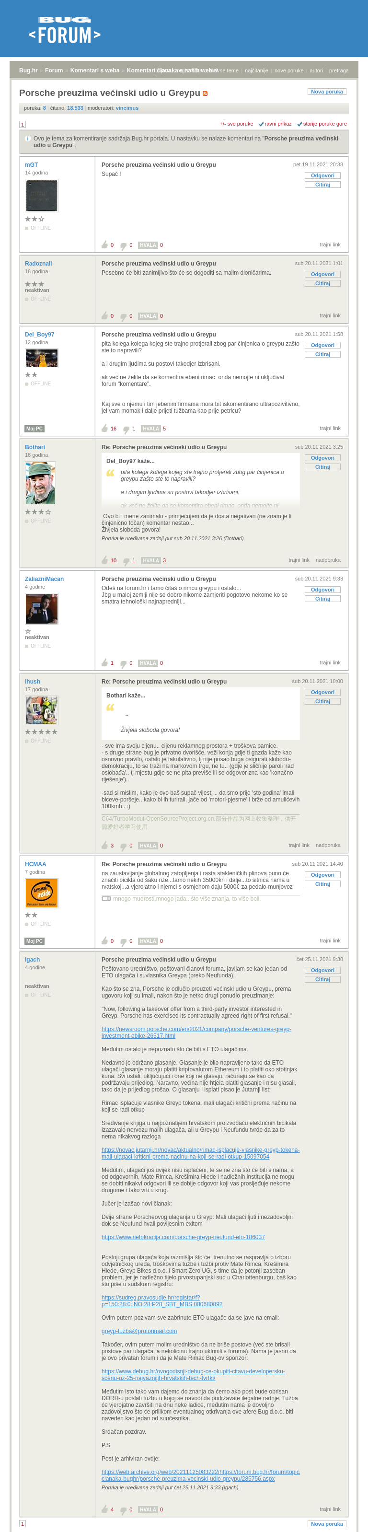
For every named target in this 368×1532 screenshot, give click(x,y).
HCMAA (36, 864)
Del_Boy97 (40, 334)
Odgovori (322, 175)
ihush (33, 681)
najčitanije (256, 70)
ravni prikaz (278, 124)
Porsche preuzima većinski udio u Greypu (159, 165)
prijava (163, 70)
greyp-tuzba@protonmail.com (139, 1331)
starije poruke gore (325, 124)
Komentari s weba (95, 70)
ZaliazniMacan (45, 579)
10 (113, 560)
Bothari (35, 447)
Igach (33, 959)
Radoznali (39, 263)
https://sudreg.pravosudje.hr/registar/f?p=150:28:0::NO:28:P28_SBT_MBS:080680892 (162, 1301)
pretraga (339, 70)
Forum (54, 70)
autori (316, 70)
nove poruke (289, 70)
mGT (32, 165)
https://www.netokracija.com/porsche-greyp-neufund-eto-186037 (183, 1237)
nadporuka (328, 560)
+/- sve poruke (236, 124)
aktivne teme (224, 70)
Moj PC (34, 428)
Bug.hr (28, 70)
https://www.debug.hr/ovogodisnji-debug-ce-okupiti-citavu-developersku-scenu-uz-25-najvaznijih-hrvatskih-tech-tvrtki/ (193, 1374)
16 (113, 428)
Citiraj (322, 184)
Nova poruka (327, 91)
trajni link (330, 244)
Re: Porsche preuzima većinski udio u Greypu (164, 447)
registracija (190, 70)
